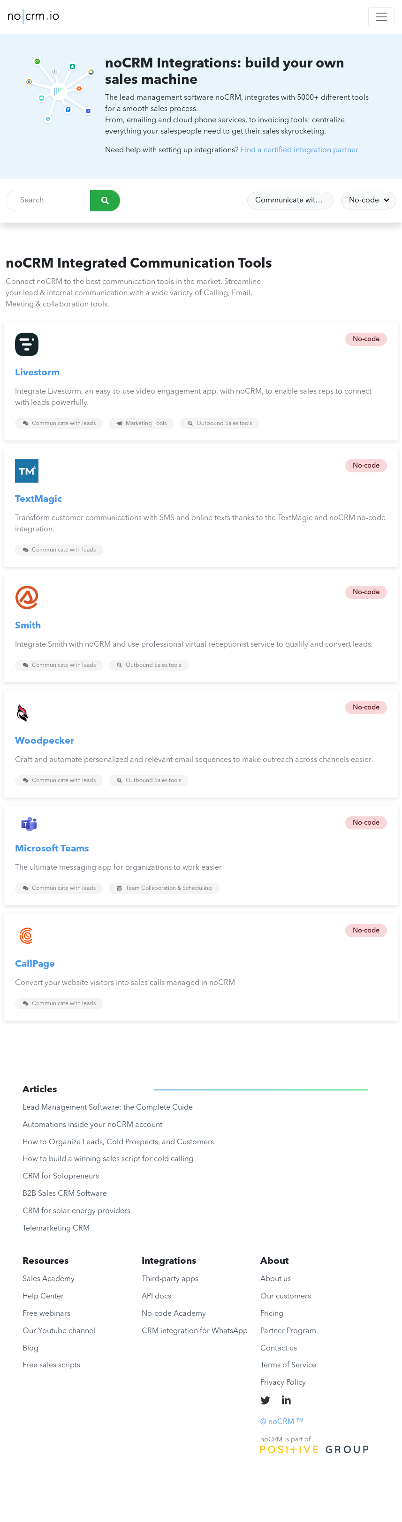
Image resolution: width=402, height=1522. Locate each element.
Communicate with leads (294, 200)
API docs (156, 1296)
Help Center (43, 1296)
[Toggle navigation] (381, 16)
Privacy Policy (283, 1383)
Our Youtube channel (59, 1331)
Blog (30, 1348)
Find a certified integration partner (299, 150)
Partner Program (288, 1331)
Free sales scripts (51, 1365)
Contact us (278, 1348)
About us (275, 1279)
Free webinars (46, 1314)
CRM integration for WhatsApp (195, 1331)
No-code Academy (174, 1314)
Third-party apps (170, 1279)
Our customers (285, 1296)
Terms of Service (288, 1365)
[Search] (105, 200)
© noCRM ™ (281, 1422)
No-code (365, 200)
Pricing (271, 1314)
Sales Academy (49, 1279)
